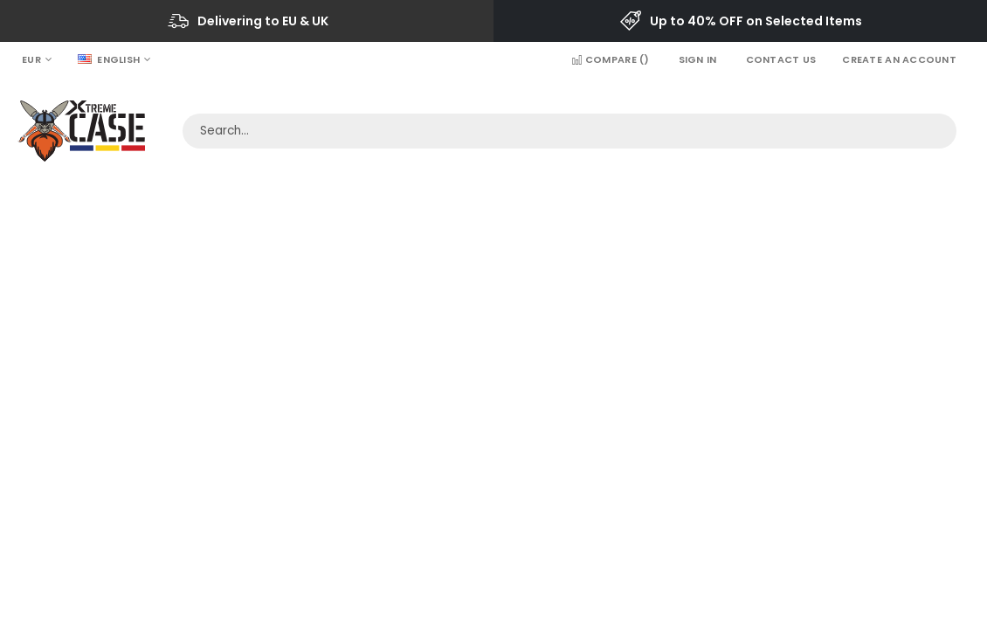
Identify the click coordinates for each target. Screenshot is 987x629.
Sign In (698, 59)
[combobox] (569, 131)
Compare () (609, 59)
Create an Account (899, 59)
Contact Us (781, 59)
